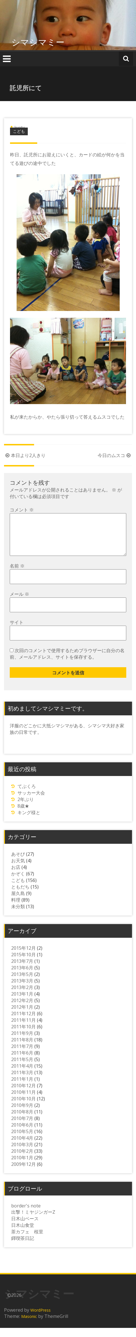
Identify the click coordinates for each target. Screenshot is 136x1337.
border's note (26, 1215)
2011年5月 (22, 1068)
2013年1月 (22, 1003)
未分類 (18, 915)
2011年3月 (22, 1081)
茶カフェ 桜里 (27, 1241)
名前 (17, 575)
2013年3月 (22, 990)
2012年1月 (22, 1016)
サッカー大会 (31, 802)
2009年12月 (23, 1173)
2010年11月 (23, 1101)
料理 (15, 909)
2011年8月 (22, 1049)
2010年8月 (22, 1121)
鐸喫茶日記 (22, 1247)
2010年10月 (23, 1108)
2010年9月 (22, 1114)
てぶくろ (26, 795)
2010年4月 (22, 1147)
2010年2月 (22, 1160)
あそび (18, 863)
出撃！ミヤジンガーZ (33, 1221)
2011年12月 (23, 1022)
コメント (22, 510)
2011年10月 (23, 1036)
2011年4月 (22, 1075)
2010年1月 (22, 1167)
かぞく (18, 883)
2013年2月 (22, 996)
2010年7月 (22, 1127)
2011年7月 (22, 1055)
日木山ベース (25, 1228)
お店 (15, 876)
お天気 (18, 870)
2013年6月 (22, 977)
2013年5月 (22, 983)
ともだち (20, 896)
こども (19, 131)
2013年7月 (22, 970)
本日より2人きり (25, 455)
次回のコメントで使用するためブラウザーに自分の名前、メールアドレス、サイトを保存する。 (67, 662)
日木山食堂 (22, 1234)
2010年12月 (23, 1095)
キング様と (28, 821)
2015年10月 (23, 964)
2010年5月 (22, 1140)
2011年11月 (23, 1029)
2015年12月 (23, 957)
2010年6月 (22, 1134)
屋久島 (18, 902)
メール (19, 603)
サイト (16, 631)
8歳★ (23, 815)
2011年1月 (22, 1088)
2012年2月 (22, 1009)
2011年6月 (22, 1062)
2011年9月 (22, 1042)
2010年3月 (22, 1153)
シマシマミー (37, 42)
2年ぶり (25, 808)
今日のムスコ (115, 455)
